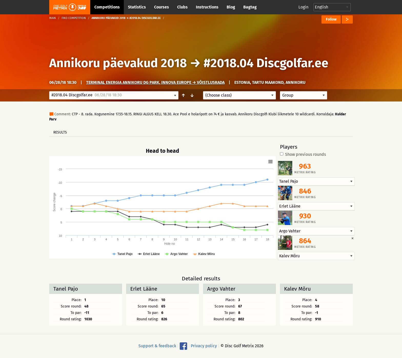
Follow (331, 19)
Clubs (182, 7)
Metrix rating (305, 172)
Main (52, 18)
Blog (231, 7)
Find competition (74, 18)
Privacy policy (204, 345)
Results (60, 132)
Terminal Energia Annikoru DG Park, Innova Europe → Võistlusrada (155, 82)
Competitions (107, 7)
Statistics (137, 7)
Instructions (207, 7)
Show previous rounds (303, 154)
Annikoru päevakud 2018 (118, 63)
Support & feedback (157, 345)
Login (303, 7)
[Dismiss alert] (352, 238)
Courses (161, 7)
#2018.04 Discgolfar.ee (266, 63)
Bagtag (250, 7)
